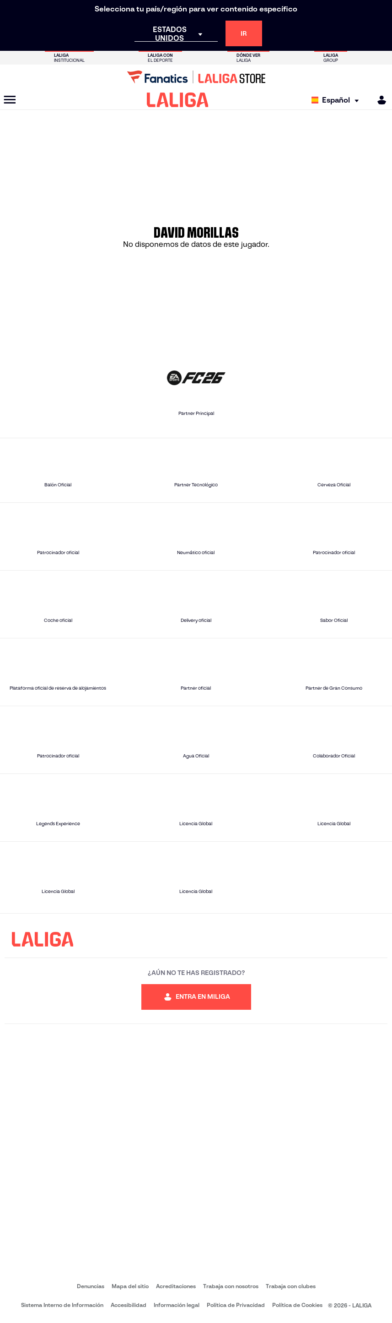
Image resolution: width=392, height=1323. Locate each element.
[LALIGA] (178, 100)
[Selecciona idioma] (337, 100)
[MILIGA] (378, 100)
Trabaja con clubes (291, 1286)
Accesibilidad (128, 1305)
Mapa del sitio (130, 1286)
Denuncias (90, 1286)
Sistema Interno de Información (62, 1305)
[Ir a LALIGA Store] (196, 77)
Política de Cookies (297, 1305)
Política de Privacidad (236, 1305)
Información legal (176, 1305)
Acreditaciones (176, 1286)
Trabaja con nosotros (230, 1286)
